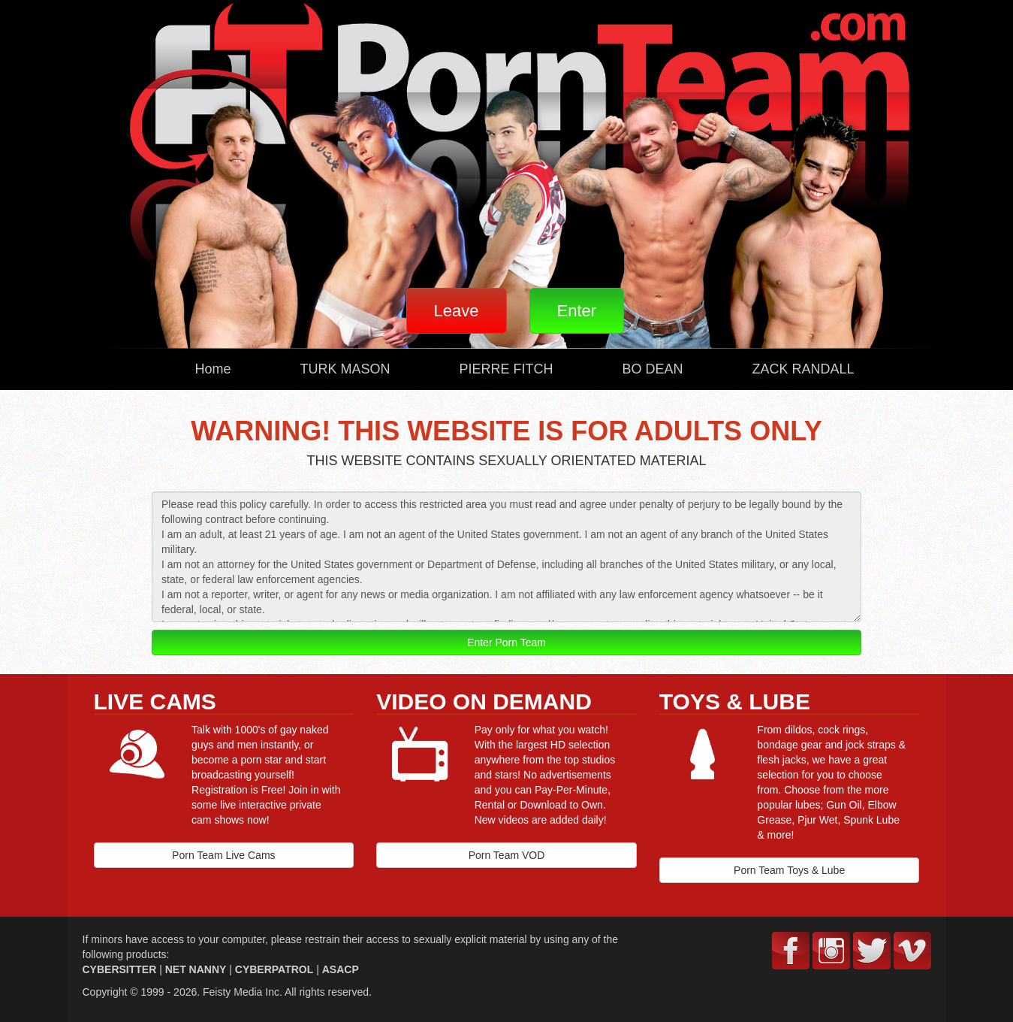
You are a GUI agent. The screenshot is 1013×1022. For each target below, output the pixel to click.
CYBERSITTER (120, 969)
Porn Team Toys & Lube (789, 870)
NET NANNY (196, 969)
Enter (577, 310)
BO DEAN (653, 368)
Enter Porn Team (506, 642)
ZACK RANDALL (803, 368)
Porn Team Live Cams (223, 855)
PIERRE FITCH (506, 368)
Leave (456, 310)
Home (213, 368)
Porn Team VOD (507, 855)
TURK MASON (345, 368)
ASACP (340, 969)
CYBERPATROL (274, 969)
